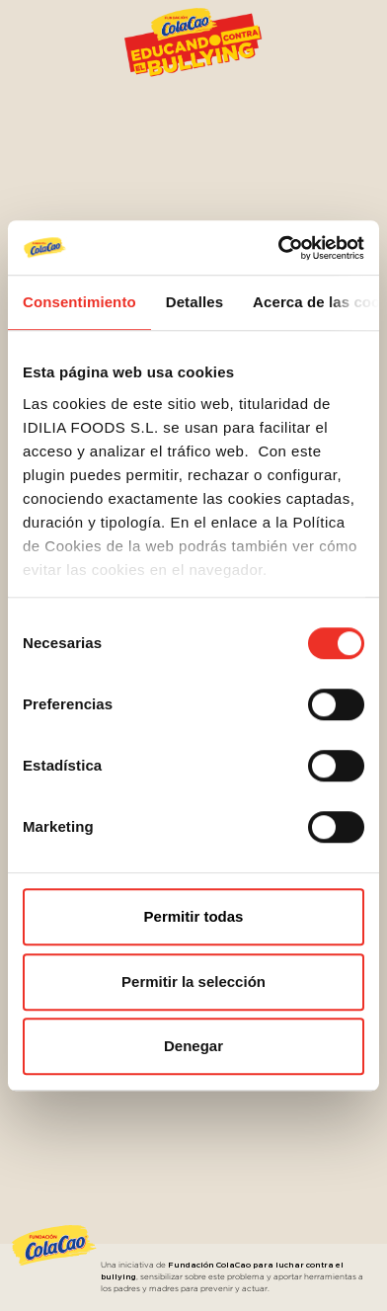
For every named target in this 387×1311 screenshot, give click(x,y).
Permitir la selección (193, 981)
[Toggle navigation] (352, 32)
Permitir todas (194, 916)
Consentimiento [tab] (79, 301)
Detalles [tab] (194, 301)
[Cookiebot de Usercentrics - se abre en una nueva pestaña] (278, 248)
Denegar (193, 1045)
